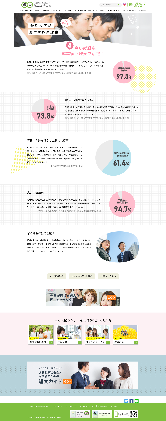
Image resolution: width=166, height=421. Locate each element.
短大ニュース (92, 10)
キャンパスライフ (56, 10)
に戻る (82, 276)
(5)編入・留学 (108, 276)
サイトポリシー (71, 406)
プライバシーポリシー (87, 406)
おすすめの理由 (35, 10)
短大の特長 (24, 10)
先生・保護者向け (79, 10)
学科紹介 (46, 10)
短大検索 (142, 10)
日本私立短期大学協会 (39, 406)
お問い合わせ (102, 406)
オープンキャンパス (130, 10)
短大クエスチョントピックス (110, 10)
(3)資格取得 (56, 276)
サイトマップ (57, 406)
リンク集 (114, 406)
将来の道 (68, 10)
